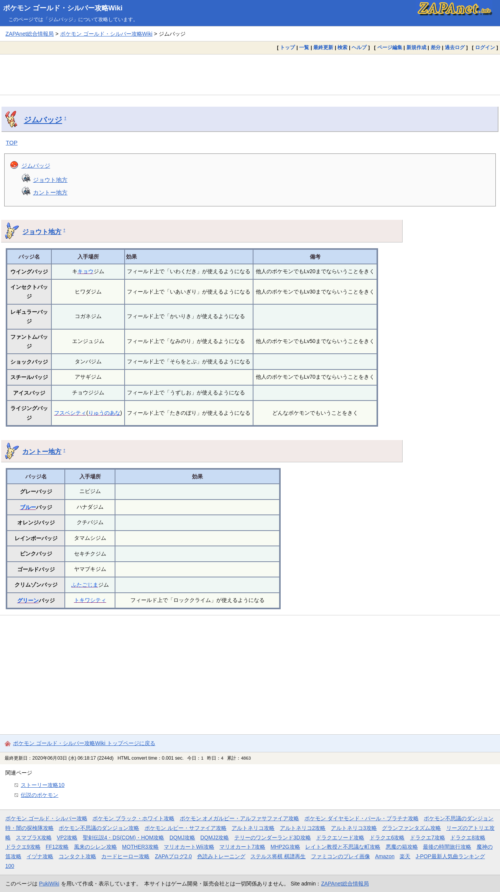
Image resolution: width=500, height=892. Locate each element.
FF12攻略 (57, 847)
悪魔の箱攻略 (402, 847)
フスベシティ (70, 413)
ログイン (485, 47)
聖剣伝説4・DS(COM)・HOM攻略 (123, 837)
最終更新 (323, 47)
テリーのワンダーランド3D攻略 (272, 837)
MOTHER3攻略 (140, 847)
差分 (436, 47)
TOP (12, 142)
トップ (287, 47)
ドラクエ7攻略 (427, 837)
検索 (342, 47)
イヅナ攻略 (39, 856)
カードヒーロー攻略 (125, 856)
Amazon (385, 856)
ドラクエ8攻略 (467, 837)
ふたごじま (84, 585)
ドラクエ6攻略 (387, 837)
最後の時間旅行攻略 (447, 847)
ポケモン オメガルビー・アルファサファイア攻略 (239, 818)
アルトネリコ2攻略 (303, 828)
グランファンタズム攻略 (411, 828)
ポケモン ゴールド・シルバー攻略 (46, 818)
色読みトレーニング (221, 856)
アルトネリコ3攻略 (354, 828)
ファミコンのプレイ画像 (340, 856)
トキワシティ (90, 600)
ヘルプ (359, 47)
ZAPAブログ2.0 (173, 856)
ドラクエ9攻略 (23, 847)
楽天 (405, 856)
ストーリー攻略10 (42, 785)
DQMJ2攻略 (215, 837)
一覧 (304, 47)
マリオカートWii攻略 (189, 847)
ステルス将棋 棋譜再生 (278, 856)
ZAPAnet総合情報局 (29, 34)
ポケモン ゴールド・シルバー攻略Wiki (63, 8)
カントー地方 (50, 192)
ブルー (28, 507)
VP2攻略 (67, 837)
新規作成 (416, 47)
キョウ (85, 271)
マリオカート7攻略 (242, 847)
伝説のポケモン (39, 795)
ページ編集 (389, 47)
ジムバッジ (43, 119)
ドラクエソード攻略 (340, 837)
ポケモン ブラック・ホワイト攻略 (133, 818)
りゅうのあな (104, 413)
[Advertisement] (250, 74)
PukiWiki (49, 883)
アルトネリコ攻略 (253, 828)
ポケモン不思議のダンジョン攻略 (99, 828)
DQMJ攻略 (182, 837)
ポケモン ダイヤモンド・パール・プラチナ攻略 (361, 818)
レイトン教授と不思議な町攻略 (342, 847)
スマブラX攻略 (33, 837)
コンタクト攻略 (77, 856)
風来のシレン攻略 (95, 847)
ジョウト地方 (50, 179)
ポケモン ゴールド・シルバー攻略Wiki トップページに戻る (84, 743)
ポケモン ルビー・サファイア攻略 (186, 828)
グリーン (28, 600)
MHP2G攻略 (285, 847)
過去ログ (455, 47)
